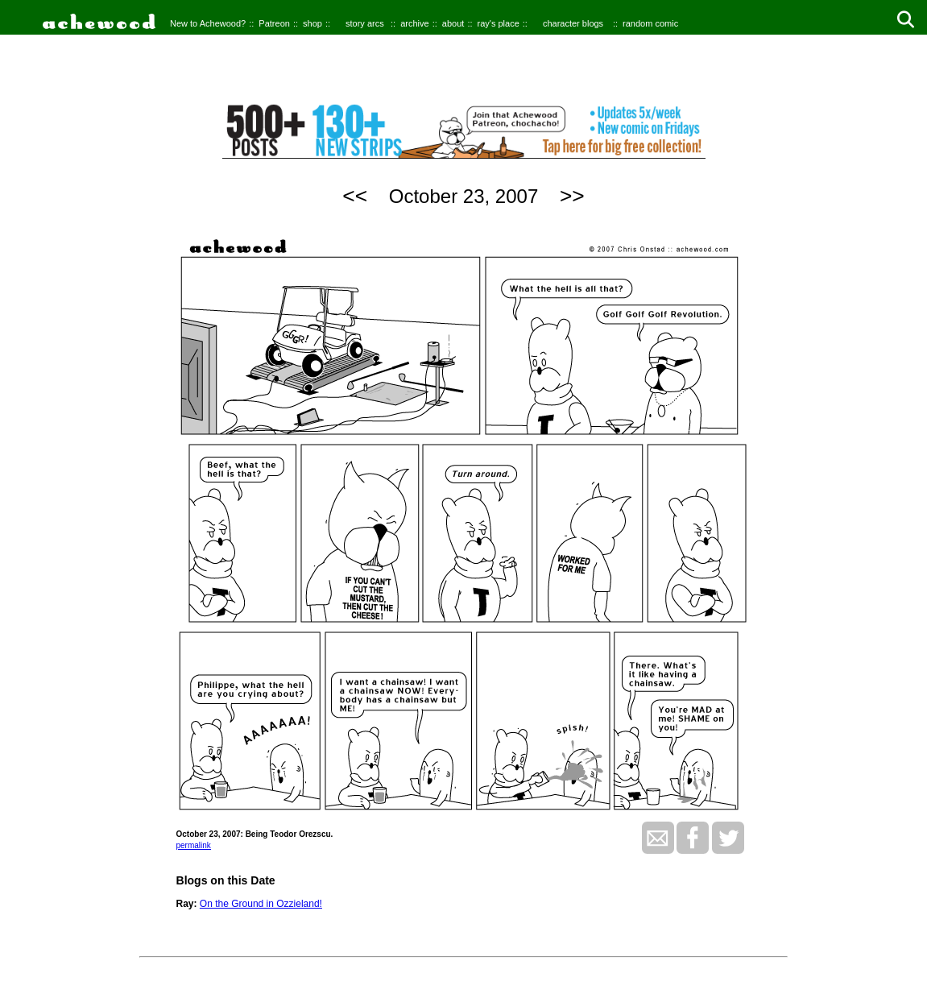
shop (312, 23)
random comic (650, 23)
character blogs (573, 23)
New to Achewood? (208, 23)
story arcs (365, 23)
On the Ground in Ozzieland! (261, 903)
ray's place (498, 23)
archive (414, 23)
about (453, 23)
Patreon (274, 23)
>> (572, 196)
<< (354, 196)
